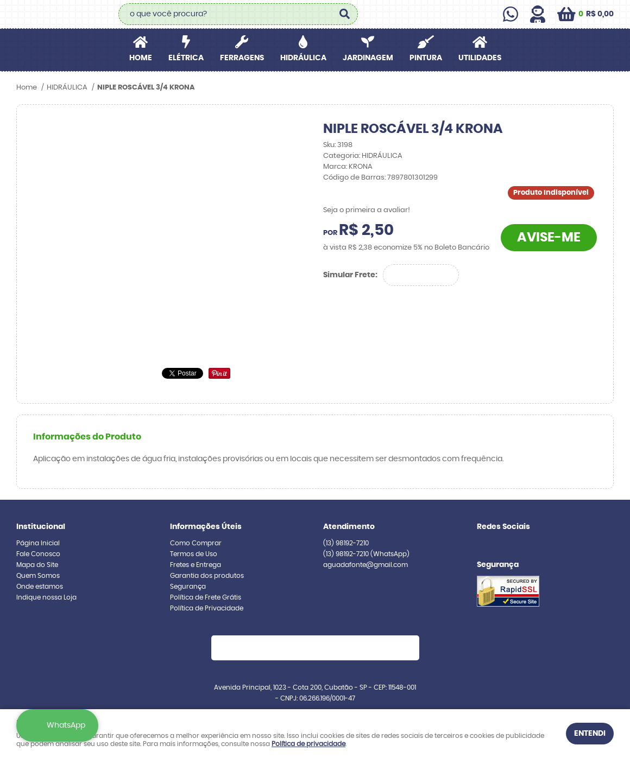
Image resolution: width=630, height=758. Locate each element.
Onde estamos (39, 586)
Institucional (40, 527)
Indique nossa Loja (46, 597)
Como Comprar (196, 543)
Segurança (188, 586)
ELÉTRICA (186, 58)
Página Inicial (38, 543)
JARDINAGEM (368, 58)
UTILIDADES (479, 58)
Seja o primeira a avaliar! (366, 210)
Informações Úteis (206, 527)
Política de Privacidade (206, 608)
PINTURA (426, 58)
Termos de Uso (193, 554)
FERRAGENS (242, 58)
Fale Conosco (38, 554)
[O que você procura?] (344, 14)
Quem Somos (38, 575)
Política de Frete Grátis (205, 597)
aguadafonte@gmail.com (365, 565)
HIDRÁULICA (303, 58)
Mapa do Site (37, 565)
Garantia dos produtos (207, 575)
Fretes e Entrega (195, 565)
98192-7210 (346, 543)
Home (140, 58)
